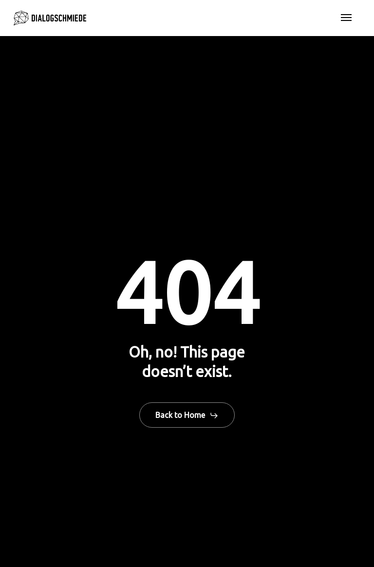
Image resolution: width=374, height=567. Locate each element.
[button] (346, 18)
